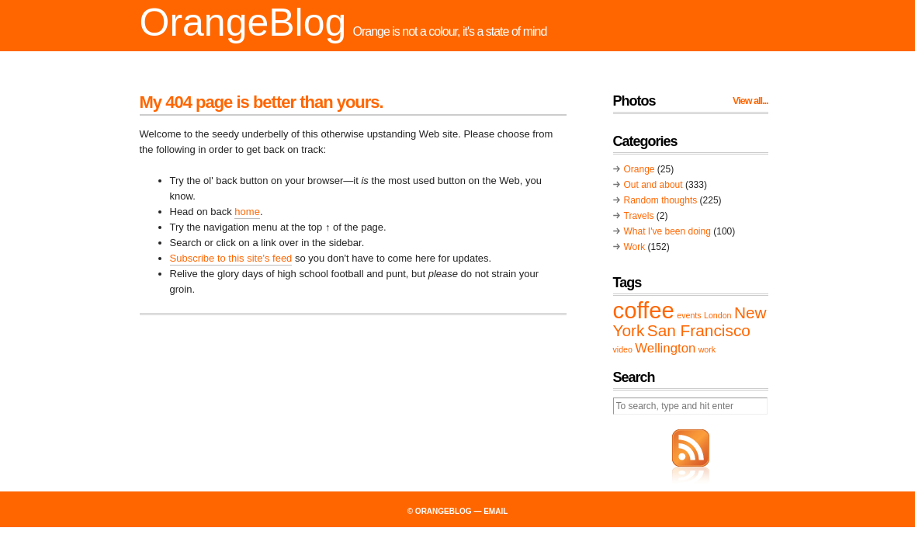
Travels (639, 215)
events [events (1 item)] (689, 315)
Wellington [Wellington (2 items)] (665, 348)
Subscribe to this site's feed (231, 258)
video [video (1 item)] (623, 349)
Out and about (653, 184)
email (495, 511)
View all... (750, 100)
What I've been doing (667, 231)
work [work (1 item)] (707, 349)
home (247, 211)
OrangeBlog (243, 22)
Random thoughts (661, 200)
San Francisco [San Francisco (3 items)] (698, 330)
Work (635, 246)
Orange (639, 169)
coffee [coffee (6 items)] (643, 310)
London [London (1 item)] (718, 315)
